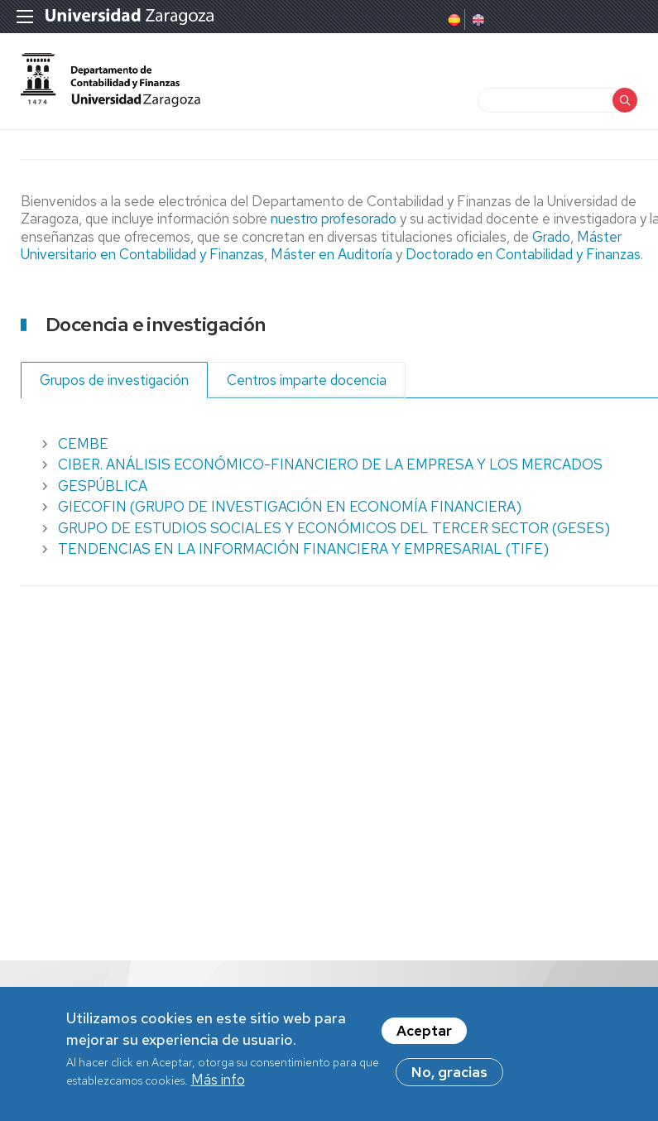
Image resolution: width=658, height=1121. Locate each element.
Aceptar (424, 1035)
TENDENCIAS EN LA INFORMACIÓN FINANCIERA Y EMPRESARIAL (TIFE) (303, 549)
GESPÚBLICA (102, 486)
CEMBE (83, 444)
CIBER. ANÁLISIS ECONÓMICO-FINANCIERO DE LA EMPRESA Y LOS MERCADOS (330, 464)
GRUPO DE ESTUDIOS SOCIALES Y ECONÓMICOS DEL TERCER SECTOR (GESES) (334, 528)
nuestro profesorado (335, 218)
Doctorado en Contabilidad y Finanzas (521, 254)
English (476, 20)
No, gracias (449, 1076)
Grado (551, 237)
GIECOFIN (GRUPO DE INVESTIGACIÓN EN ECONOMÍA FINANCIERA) (289, 507)
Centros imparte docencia (307, 380)
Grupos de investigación (114, 380)
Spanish (452, 20)
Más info (218, 1084)
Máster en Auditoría (331, 254)
